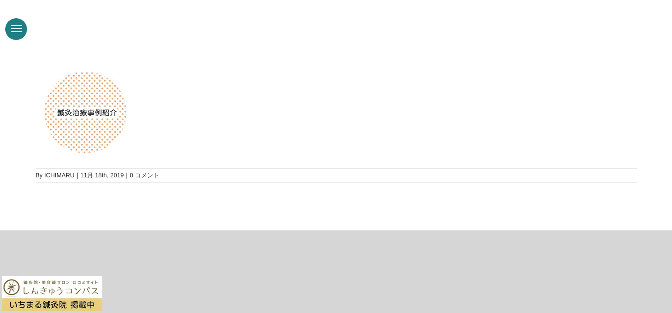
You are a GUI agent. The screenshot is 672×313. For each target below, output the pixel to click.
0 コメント (144, 175)
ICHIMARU (59, 175)
